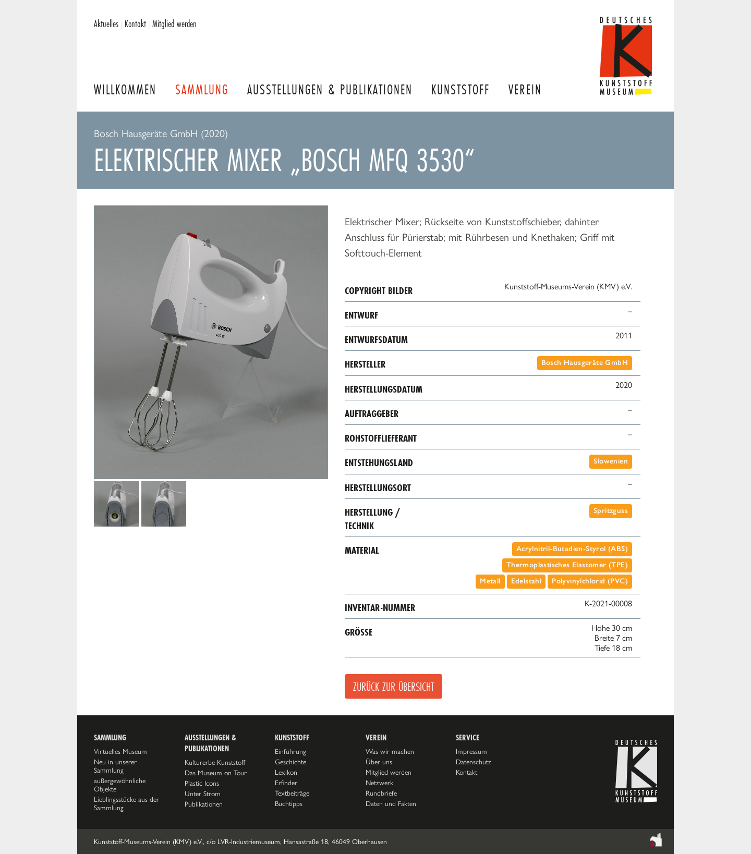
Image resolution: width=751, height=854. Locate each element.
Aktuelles (106, 23)
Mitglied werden (174, 23)
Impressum (471, 751)
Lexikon (286, 772)
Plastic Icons (202, 783)
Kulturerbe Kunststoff (215, 762)
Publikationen (204, 804)
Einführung (290, 751)
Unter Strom (203, 793)
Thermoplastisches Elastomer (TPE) (567, 564)
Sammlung (201, 89)
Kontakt (135, 23)
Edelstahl (526, 581)
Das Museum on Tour (216, 772)
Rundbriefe (381, 793)
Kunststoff (460, 89)
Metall (490, 581)
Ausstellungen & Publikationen (330, 89)
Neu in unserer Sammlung (115, 766)
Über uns (379, 762)
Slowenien (610, 461)
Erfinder (286, 782)
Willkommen (125, 89)
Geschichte (290, 762)
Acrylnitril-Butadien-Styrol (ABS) (572, 548)
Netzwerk (379, 782)
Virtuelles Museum (120, 751)
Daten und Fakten (391, 803)
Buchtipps (288, 803)
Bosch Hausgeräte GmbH (584, 362)
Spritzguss (610, 510)
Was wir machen (390, 751)
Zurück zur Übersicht (393, 686)
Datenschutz (473, 762)
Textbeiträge (292, 793)
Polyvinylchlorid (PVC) (590, 581)
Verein (525, 89)
